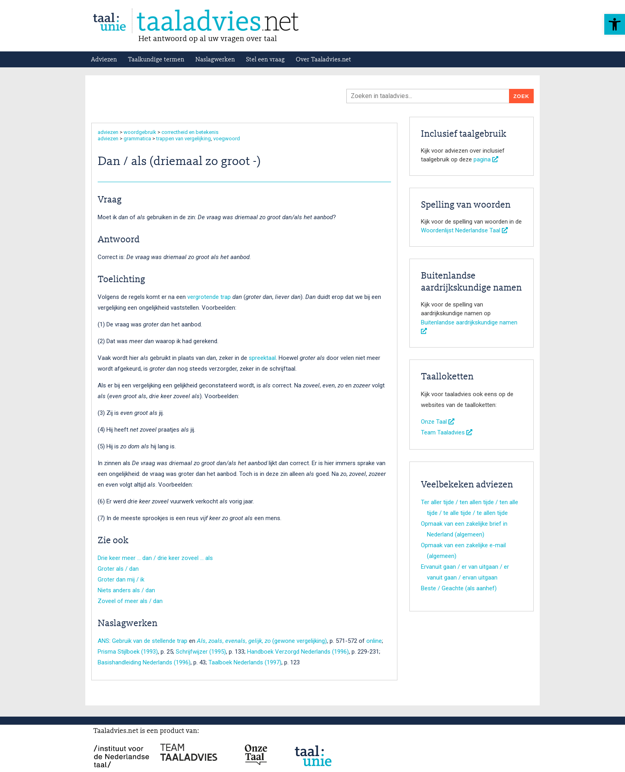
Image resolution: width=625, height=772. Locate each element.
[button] (614, 24)
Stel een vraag (265, 60)
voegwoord (226, 138)
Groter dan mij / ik (121, 579)
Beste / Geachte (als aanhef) (459, 588)
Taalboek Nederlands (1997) (244, 662)
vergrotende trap (209, 297)
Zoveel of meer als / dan (130, 601)
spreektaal (262, 357)
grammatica (137, 138)
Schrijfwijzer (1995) (201, 651)
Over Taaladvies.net (323, 60)
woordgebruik (140, 132)
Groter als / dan (118, 568)
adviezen (108, 132)
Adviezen (104, 60)
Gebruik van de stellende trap (149, 640)
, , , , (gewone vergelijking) (262, 640)
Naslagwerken (215, 60)
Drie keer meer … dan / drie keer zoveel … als (155, 558)
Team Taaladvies (446, 432)
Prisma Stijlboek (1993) (128, 651)
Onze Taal (437, 421)
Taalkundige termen (156, 60)
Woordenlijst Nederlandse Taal (464, 230)
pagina (486, 159)
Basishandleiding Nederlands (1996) (144, 662)
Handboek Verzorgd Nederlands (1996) (298, 651)
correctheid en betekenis (189, 132)
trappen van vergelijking (183, 138)
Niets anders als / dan (126, 590)
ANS (103, 640)
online (374, 640)
